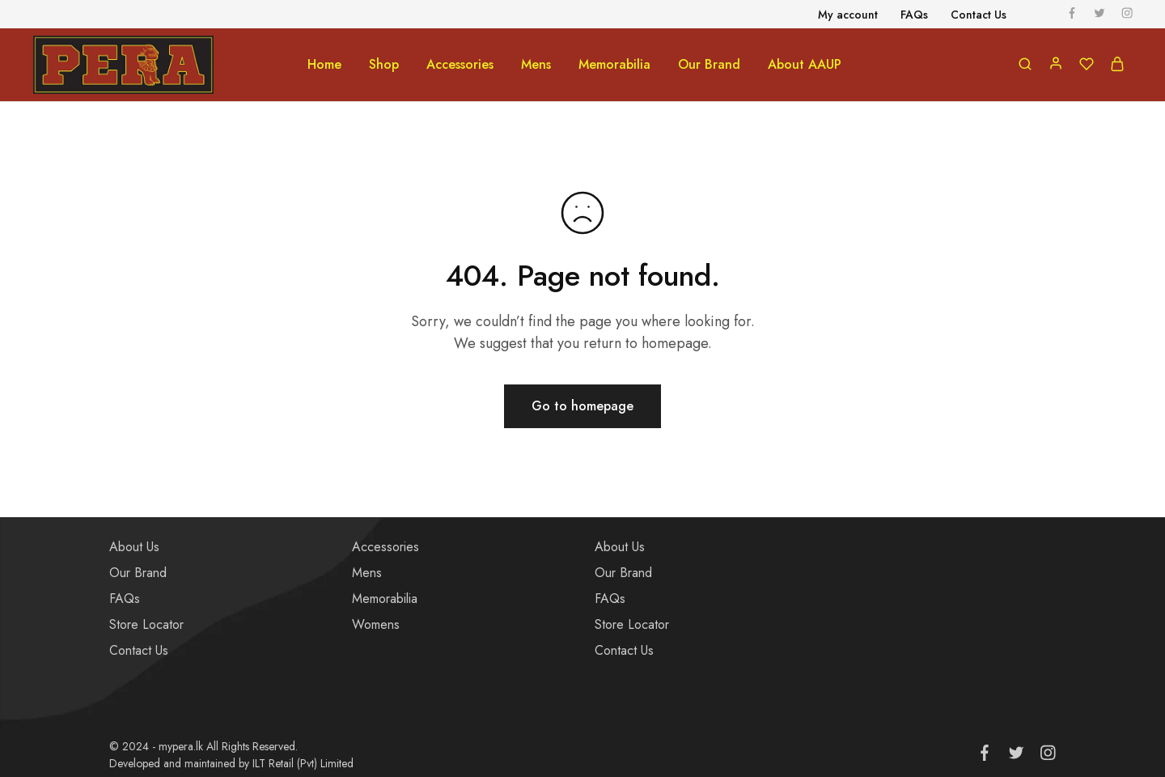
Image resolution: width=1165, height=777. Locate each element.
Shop (384, 65)
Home (324, 65)
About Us (134, 546)
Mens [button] (536, 65)
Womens (376, 624)
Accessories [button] (460, 65)
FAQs (124, 598)
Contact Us (138, 650)
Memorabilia (384, 598)
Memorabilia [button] (614, 65)
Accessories (385, 546)
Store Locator (146, 624)
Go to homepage (582, 406)
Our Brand (709, 65)
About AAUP (804, 65)
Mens (367, 572)
